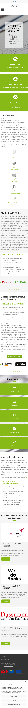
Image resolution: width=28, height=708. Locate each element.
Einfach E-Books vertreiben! (14, 356)
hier (26, 477)
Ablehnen (14, 700)
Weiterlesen (5, 559)
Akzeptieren (14, 696)
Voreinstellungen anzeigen (14, 704)
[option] (7, 283)
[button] (25, 682)
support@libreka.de (8, 666)
